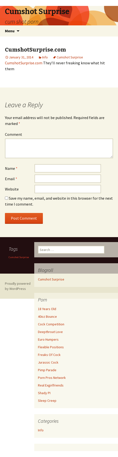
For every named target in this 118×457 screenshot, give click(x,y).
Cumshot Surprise (70, 57)
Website (12, 189)
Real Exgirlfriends (51, 385)
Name (11, 168)
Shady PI (44, 393)
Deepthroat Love (50, 332)
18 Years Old (47, 309)
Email (11, 178)
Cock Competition (51, 324)
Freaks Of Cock (49, 354)
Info (45, 57)
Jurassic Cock (48, 362)
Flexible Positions (51, 347)
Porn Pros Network (52, 377)
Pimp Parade (47, 370)
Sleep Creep (47, 400)
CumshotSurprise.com (23, 62)
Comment (13, 134)
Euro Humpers (48, 339)
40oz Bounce (47, 316)
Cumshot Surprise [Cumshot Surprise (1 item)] (19, 257)
